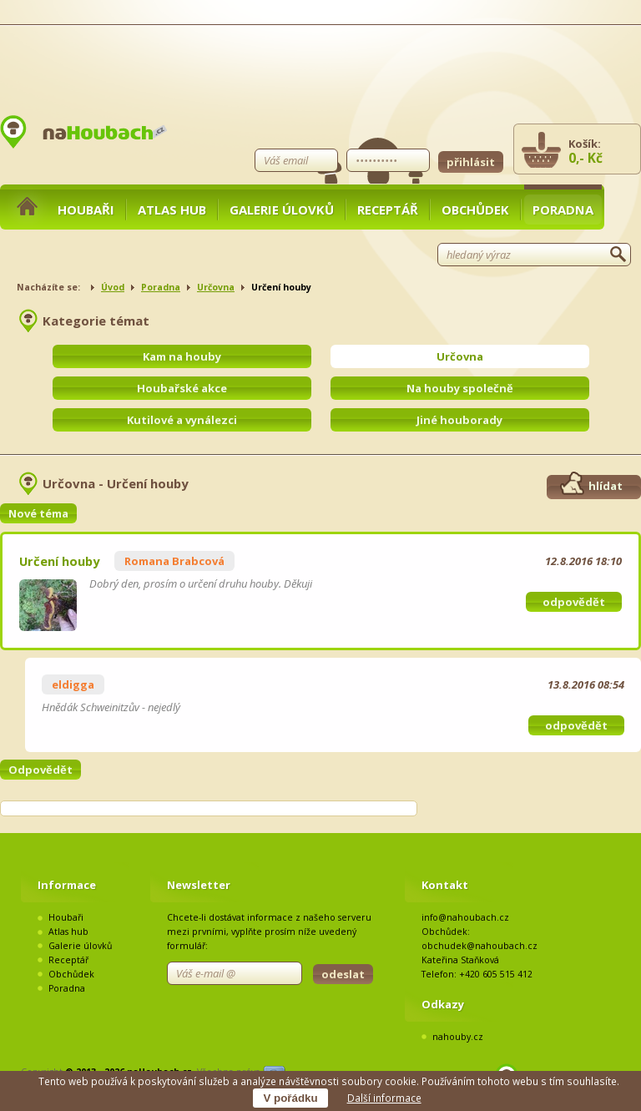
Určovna (216, 287)
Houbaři (86, 209)
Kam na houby (182, 356)
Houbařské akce (182, 388)
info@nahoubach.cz (465, 917)
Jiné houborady (459, 419)
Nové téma (38, 513)
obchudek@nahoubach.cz (479, 946)
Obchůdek (475, 209)
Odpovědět (40, 769)
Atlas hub (172, 209)
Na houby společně (459, 388)
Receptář (387, 209)
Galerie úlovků (282, 209)
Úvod (112, 287)
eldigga (73, 684)
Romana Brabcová (174, 560)
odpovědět (574, 601)
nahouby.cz (457, 1037)
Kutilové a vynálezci (182, 419)
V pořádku (290, 1098)
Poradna (562, 209)
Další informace (384, 1097)
